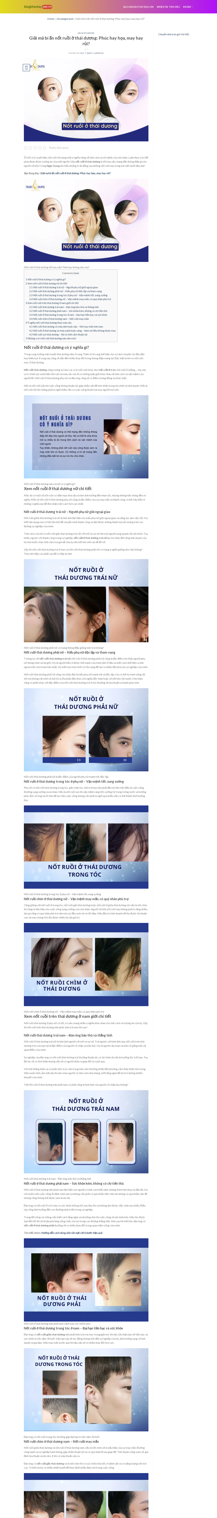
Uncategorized (64, 18)
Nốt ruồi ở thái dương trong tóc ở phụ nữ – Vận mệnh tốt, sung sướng (68, 295)
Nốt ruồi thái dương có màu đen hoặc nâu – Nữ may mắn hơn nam (66, 326)
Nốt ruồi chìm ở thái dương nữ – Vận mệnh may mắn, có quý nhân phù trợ (70, 299)
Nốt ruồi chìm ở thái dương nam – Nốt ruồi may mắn (59, 318)
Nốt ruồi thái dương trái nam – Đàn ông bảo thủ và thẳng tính (64, 307)
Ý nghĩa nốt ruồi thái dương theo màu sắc (49, 322)
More (188, 6)
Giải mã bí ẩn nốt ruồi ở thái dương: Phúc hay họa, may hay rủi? (75, 173)
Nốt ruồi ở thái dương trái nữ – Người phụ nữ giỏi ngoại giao (63, 287)
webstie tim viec (168, 6)
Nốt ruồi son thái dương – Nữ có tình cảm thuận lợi (58, 334)
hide (76, 273)
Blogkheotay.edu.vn (138, 6)
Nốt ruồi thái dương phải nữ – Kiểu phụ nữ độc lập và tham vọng (65, 291)
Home (50, 18)
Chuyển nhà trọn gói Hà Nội (173, 34)
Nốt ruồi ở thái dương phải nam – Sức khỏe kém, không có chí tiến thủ (68, 310)
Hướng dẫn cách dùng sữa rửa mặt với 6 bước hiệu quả (71, 1232)
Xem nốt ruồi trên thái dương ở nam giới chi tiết (52, 302)
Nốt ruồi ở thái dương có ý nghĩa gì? (46, 279)
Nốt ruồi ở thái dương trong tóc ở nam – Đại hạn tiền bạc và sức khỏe (68, 314)
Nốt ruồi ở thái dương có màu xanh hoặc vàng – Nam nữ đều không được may (72, 330)
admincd (99, 53)
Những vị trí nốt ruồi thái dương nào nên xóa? (51, 338)
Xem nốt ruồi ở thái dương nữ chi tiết (46, 283)
